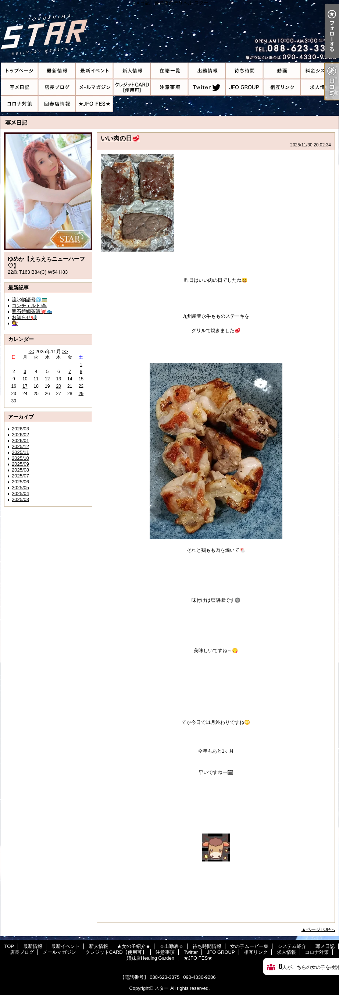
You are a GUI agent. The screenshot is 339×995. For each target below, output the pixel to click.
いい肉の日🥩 (120, 138)
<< (31, 351)
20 (58, 386)
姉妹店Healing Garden (57, 104)
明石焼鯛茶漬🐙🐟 (32, 311)
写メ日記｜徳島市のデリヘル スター (169, 31)
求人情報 (319, 87)
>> (65, 351)
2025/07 (20, 476)
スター (161, 988)
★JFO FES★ (94, 104)
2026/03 (20, 428)
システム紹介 (319, 71)
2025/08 (20, 470)
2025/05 (20, 487)
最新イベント (94, 71)
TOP (19, 71)
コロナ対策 (19, 104)
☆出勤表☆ (207, 71)
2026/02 (20, 434)
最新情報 (57, 71)
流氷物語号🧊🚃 (29, 299)
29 (81, 393)
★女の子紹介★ (169, 71)
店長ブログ (57, 87)
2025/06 (20, 481)
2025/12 (20, 446)
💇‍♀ (15, 323)
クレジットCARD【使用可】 (132, 87)
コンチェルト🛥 (29, 305)
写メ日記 (19, 87)
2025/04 (20, 493)
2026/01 (20, 440)
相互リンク (282, 87)
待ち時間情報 (244, 71)
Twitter (207, 87)
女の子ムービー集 (282, 71)
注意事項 (169, 87)
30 (13, 401)
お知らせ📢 (24, 317)
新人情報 (132, 71)
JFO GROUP (244, 87)
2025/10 (20, 458)
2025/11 (20, 452)
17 (24, 386)
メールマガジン (94, 87)
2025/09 (20, 464)
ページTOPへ (320, 929)
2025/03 (20, 499)
